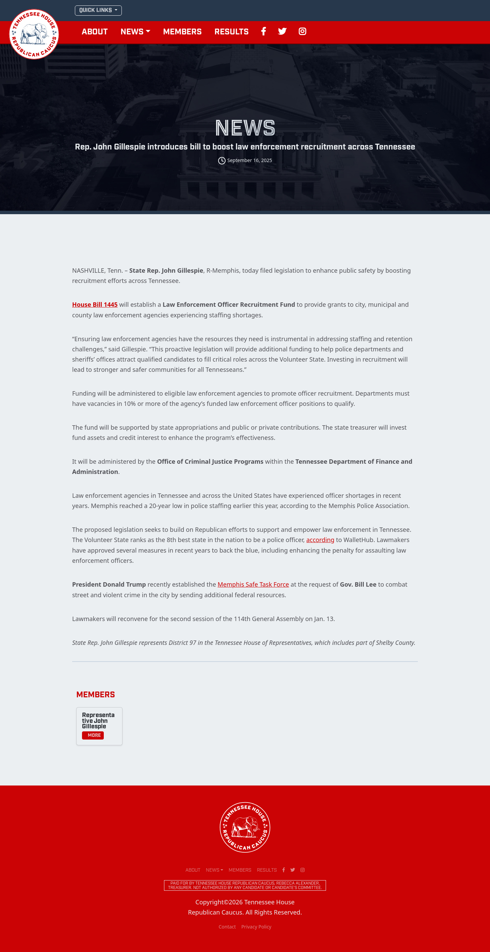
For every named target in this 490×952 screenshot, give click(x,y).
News (132, 32)
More (93, 735)
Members (182, 32)
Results (231, 32)
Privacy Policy (256, 926)
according (320, 539)
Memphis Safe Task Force (253, 584)
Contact (227, 926)
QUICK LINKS (96, 10)
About (95, 32)
